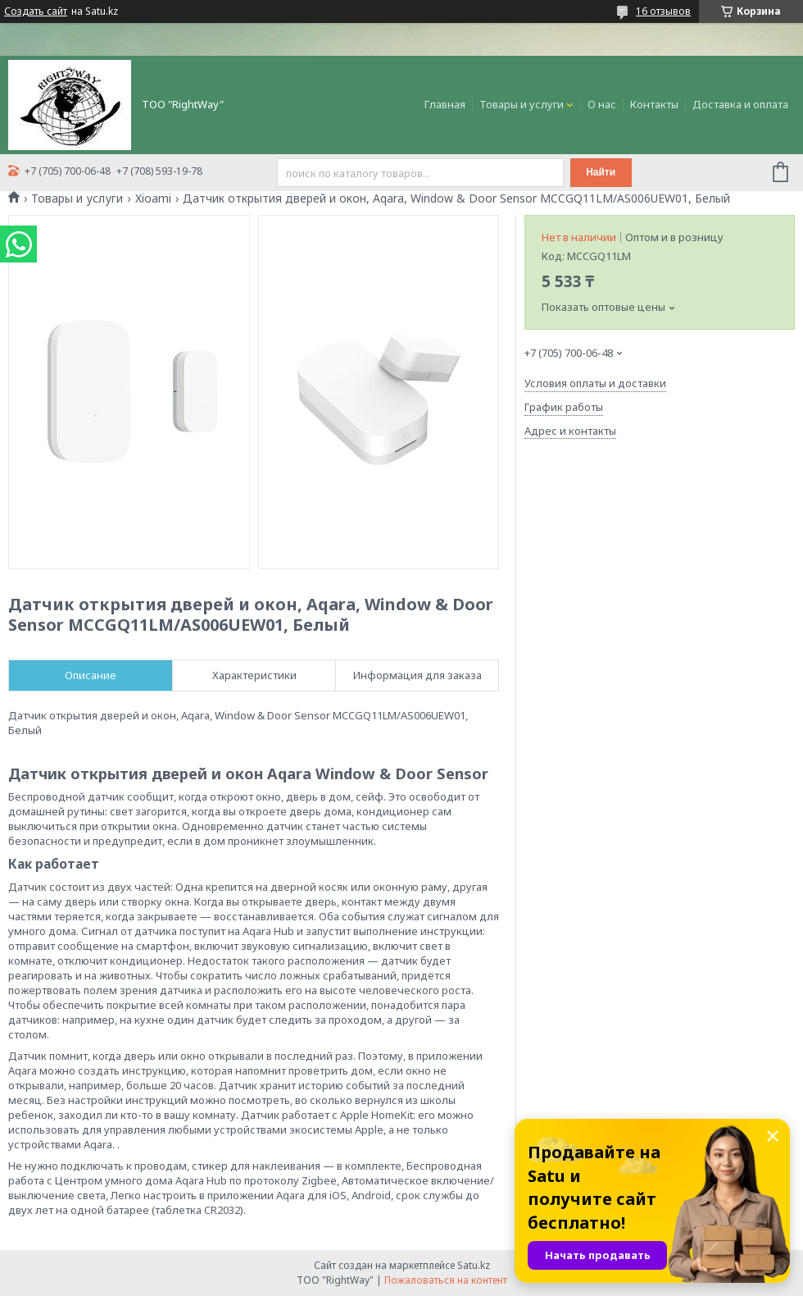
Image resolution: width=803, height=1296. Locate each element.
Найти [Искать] (600, 172)
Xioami (153, 198)
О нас (602, 104)
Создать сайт (35, 11)
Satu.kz (473, 1265)
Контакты (654, 104)
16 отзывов (663, 11)
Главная (444, 104)
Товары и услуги (521, 104)
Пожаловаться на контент (445, 1280)
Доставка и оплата (740, 104)
